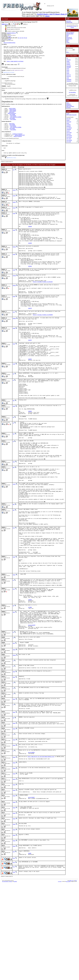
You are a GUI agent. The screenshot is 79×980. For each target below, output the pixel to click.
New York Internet (70, 26)
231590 (30, 262)
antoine (14, 202)
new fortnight (69, 140)
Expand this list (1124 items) (8, 75)
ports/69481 (31, 842)
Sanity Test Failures (70, 106)
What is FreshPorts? (70, 32)
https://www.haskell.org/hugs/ (9, 42)
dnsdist (68, 61)
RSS (76, 977)
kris (13, 806)
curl (20, 37)
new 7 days (69, 138)
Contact (67, 42)
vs (13, 722)
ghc (22, 37)
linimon (14, 266)
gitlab (68, 77)
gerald (14, 226)
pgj (13, 464)
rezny (14, 341)
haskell (9, 39)
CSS (72, 977)
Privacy (67, 39)
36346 (29, 949)
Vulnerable (69, 129)
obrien (14, 786)
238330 (30, 242)
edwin (14, 758)
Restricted (69, 126)
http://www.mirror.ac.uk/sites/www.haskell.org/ (41, 847)
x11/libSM (12, 120)
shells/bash (12, 113)
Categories (68, 103)
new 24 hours (69, 135)
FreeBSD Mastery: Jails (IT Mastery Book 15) (52, 14)
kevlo (14, 954)
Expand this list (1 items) (11, 166)
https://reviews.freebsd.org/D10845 (43, 345)
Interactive (69, 134)
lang (7, 24)
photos (47, 16)
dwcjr (14, 958)
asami (14, 968)
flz (13, 654)
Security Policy (69, 38)
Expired (68, 131)
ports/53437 (31, 890)
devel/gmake (13, 116)
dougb (14, 628)
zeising (14, 207)
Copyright (59, 978)
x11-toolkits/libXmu (15, 122)
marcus (14, 870)
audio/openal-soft (20, 142)
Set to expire (69, 132)
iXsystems (74, 26)
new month (69, 141)
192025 (30, 458)
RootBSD (72, 27)
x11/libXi (12, 124)
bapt (13, 446)
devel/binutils (12, 118)
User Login (68, 21)
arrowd (14, 220)
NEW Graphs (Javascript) (71, 114)
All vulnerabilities (72, 92)
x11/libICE (13, 121)
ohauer (14, 649)
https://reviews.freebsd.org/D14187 (43, 306)
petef (14, 946)
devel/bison (13, 114)
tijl (13, 422)
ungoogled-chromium (69, 66)
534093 (9, 36)
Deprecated (69, 121)
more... (67, 52)
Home (67, 102)
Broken (68, 120)
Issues (67, 35)
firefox (68, 68)
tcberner (14, 298)
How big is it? (69, 37)
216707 (30, 375)
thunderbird (69, 79)
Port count (69, 118)
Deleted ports (69, 105)
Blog (67, 41)
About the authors (69, 33)
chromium (69, 59)
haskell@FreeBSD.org (11, 32)
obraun (14, 735)
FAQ (67, 36)
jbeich (14, 379)
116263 (30, 678)
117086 (30, 687)
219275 (30, 338)
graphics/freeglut (17, 141)
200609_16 (4, 24)
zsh (18, 37)
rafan (14, 692)
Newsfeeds (68, 107)
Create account (69, 22)
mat (13, 414)
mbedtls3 (68, 62)
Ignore (68, 123)
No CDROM (69, 127)
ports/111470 (31, 708)
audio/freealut (18, 144)
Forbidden (69, 124)
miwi (14, 516)
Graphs (67, 113)
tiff (24, 37)
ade (13, 684)
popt (26, 37)
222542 (30, 289)
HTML (70, 977)
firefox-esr (69, 74)
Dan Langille (68, 978)
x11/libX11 (13, 125)
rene (13, 178)
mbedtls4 (68, 64)
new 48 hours (69, 137)
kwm (14, 593)
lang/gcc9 (11, 117)
